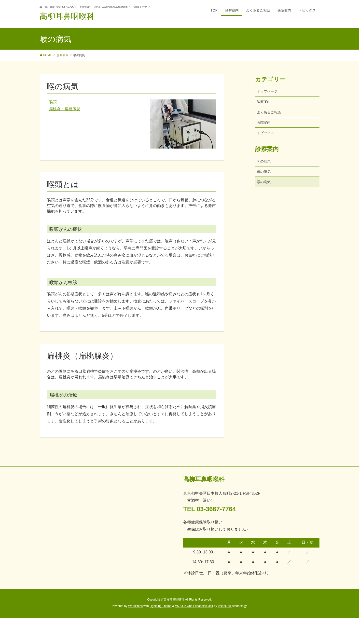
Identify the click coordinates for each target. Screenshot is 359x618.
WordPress (135, 606)
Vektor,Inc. (225, 606)
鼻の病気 (264, 172)
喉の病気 (264, 182)
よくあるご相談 (269, 112)
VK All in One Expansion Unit (194, 606)
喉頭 (53, 102)
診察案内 (264, 102)
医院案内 (264, 122)
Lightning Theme (160, 606)
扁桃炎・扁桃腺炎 (64, 109)
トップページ (267, 91)
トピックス (265, 133)
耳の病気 (264, 161)
